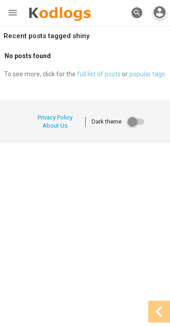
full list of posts (99, 74)
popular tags (147, 74)
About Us (55, 125)
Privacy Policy (55, 117)
